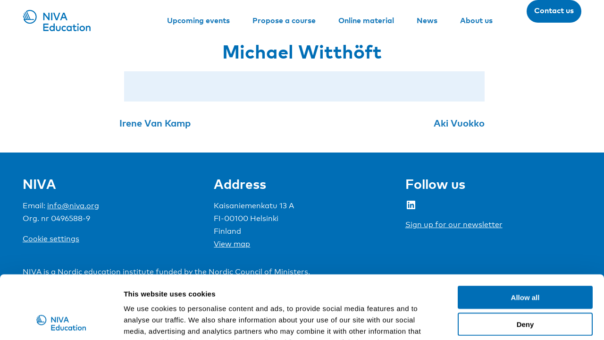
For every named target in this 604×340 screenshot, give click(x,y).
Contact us (554, 10)
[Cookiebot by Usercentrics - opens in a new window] (61, 321)
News (427, 20)
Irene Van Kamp (155, 122)
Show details (495, 321)
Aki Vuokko (459, 122)
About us (476, 20)
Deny (525, 265)
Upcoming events (198, 20)
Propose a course (284, 20)
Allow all (525, 238)
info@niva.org (73, 205)
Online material (366, 20)
